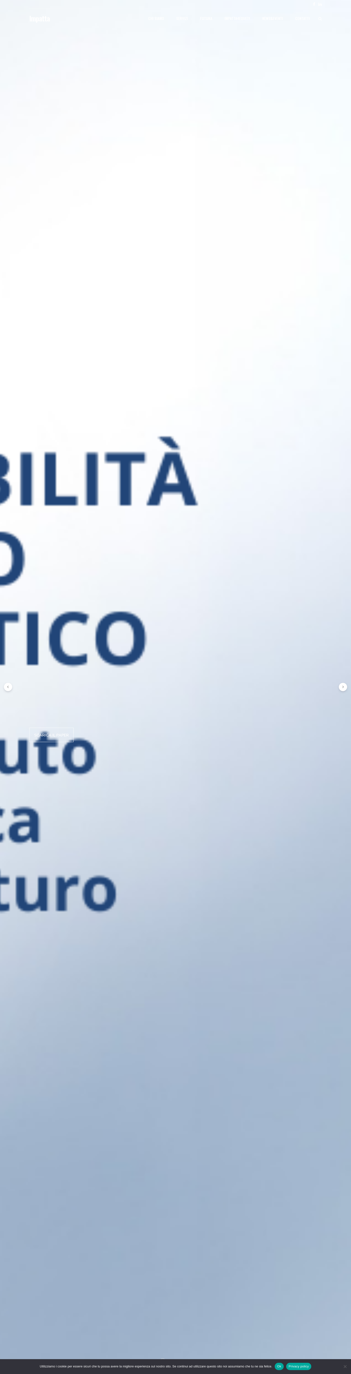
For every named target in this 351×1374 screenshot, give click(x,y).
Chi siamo (156, 18)
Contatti (302, 18)
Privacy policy (299, 1366)
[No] (344, 1366)
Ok (279, 1366)
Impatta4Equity (237, 18)
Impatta (39, 18)
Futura (206, 18)
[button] (8, 687)
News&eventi (272, 18)
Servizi (182, 18)
